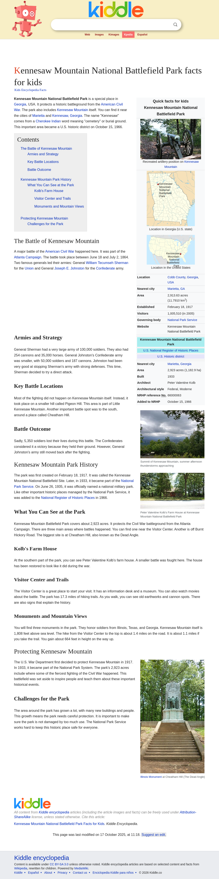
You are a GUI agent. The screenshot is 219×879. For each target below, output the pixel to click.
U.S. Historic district (170, 356)
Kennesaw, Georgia (67, 115)
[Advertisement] (109, 51)
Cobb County (176, 277)
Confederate (105, 268)
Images (99, 34)
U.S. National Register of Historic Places (170, 350)
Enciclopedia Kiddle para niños (113, 872)
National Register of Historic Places (68, 498)
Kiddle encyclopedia (41, 857)
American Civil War (59, 251)
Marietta (38, 115)
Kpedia (128, 34)
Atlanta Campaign (27, 257)
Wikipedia (20, 868)
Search (175, 24)
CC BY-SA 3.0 (59, 864)
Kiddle (18, 872)
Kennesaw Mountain (72, 110)
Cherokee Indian (48, 121)
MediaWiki (81, 868)
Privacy (62, 872)
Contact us (80, 872)
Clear (166, 24)
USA (171, 282)
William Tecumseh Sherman (107, 263)
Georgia (192, 277)
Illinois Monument (151, 776)
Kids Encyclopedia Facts (30, 90)
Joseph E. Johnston (69, 268)
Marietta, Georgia (179, 364)
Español (142, 34)
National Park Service (182, 320)
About (48, 872)
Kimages (113, 34)
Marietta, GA (176, 288)
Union (29, 268)
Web (87, 34)
